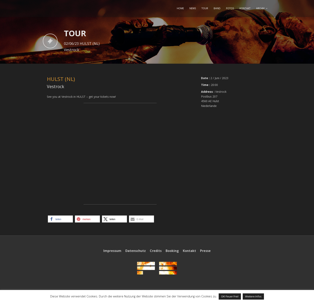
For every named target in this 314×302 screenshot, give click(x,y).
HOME (180, 8)
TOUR (204, 8)
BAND (217, 8)
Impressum (112, 251)
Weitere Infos (253, 296)
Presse (205, 251)
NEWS (192, 8)
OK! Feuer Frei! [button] (230, 296)
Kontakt (189, 251)
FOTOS (230, 8)
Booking (172, 251)
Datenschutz (135, 251)
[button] (60, 218)
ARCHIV (260, 8)
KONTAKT (245, 8)
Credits (156, 251)
